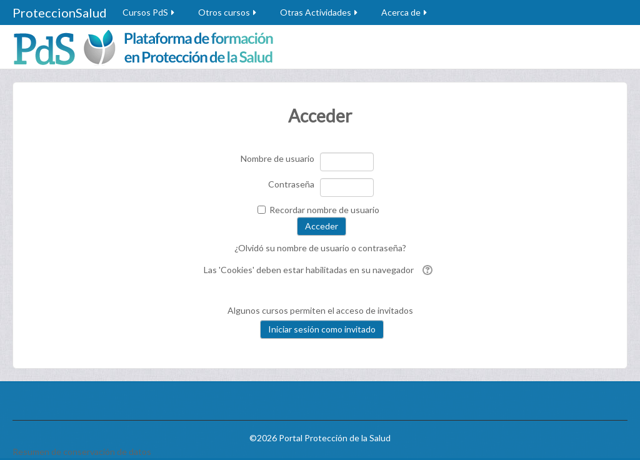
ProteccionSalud (59, 12)
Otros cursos (228, 12)
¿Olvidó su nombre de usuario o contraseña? (320, 247)
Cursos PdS (149, 12)
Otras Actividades (319, 12)
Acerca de (405, 12)
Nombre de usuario (277, 158)
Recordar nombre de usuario (324, 209)
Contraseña (291, 184)
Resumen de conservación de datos (81, 451)
